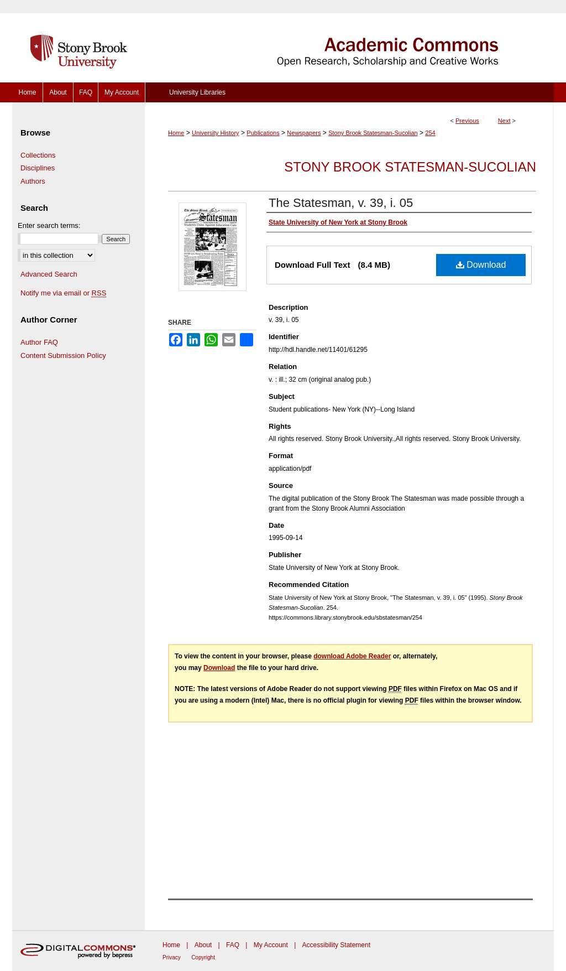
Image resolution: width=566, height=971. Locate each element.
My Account (271, 945)
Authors (32, 181)
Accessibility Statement (336, 945)
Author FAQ (39, 342)
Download (481, 264)
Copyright (203, 957)
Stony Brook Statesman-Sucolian (372, 132)
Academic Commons (349, 41)
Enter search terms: (49, 225)
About (203, 945)
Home (176, 132)
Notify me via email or (63, 293)
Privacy (172, 957)
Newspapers (304, 132)
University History (215, 132)
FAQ (232, 945)
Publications (263, 132)
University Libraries (197, 92)
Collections (38, 155)
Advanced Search (48, 274)
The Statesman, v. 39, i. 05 (341, 203)
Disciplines (37, 168)
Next (504, 120)
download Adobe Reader (352, 656)
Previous (467, 120)
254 (430, 132)
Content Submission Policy (63, 355)
